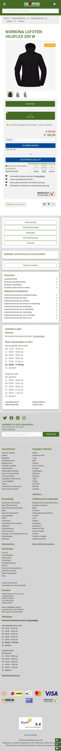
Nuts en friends (38, 531)
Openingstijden (7, 555)
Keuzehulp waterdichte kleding (14, 282)
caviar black (30, 104)
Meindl (34, 453)
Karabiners (36, 523)
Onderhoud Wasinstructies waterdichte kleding (20, 295)
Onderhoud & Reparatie (45, 498)
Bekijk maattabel (12, 171)
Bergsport (5, 458)
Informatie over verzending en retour (41, 163)
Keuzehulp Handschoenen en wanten (17, 287)
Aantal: (9, 140)
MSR (34, 461)
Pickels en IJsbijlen (39, 536)
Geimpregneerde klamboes (42, 513)
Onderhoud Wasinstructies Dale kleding (18, 312)
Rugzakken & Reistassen (11, 479)
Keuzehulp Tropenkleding (13, 285)
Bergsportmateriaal (39, 505)
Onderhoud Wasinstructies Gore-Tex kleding (19, 315)
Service (4, 565)
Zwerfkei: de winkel (9, 571)
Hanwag (35, 476)
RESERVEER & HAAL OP (30, 160)
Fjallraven (36, 473)
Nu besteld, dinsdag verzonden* (27, 176)
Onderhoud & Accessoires (11, 486)
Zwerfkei (35, 489)
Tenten (4, 484)
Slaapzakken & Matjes (10, 471)
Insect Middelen (8, 481)
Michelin (35, 486)
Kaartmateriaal (7, 531)
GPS (34, 518)
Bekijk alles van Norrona (16, 204)
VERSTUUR (51, 434)
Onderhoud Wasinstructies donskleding (17, 306)
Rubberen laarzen (39, 539)
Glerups (35, 463)
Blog (3, 576)
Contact (5, 553)
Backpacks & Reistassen (11, 503)
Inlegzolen (6, 526)
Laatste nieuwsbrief (9, 583)
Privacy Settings (30, 735)
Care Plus (36, 484)
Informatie (7, 548)
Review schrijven (30, 265)
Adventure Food (38, 455)
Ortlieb (34, 481)
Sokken (4, 455)
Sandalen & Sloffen (9, 466)
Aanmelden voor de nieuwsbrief (14, 585)
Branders (35, 510)
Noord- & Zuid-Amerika (10, 473)
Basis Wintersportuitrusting (12, 508)
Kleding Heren (7, 463)
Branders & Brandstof (10, 513)
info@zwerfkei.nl (38, 402)
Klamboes (5, 539)
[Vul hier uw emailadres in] (22, 434)
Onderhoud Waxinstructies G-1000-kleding (18, 309)
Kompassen (36, 526)
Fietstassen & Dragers (10, 489)
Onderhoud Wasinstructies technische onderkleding (22, 304)
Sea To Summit (38, 466)
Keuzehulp (7, 498)
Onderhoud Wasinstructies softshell (16, 301)
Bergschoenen (7, 468)
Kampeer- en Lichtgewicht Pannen (15, 534)
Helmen (35, 521)
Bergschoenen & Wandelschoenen (45, 503)
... (26, 18)
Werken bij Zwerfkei (9, 573)
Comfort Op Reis (8, 476)
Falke (34, 479)
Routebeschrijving (8, 563)
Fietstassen (6, 521)
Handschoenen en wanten (12, 523)
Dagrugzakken (7, 516)
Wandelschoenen (8, 461)
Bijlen (4, 510)
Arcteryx (35, 468)
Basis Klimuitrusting (9, 505)
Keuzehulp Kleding (10, 279)
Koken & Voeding (8, 453)
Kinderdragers (7, 536)
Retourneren (6, 558)
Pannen (35, 534)
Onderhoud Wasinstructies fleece (15, 298)
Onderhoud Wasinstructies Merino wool (17, 318)
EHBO (4, 518)
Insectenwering (8, 528)
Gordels (35, 516)
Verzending (6, 560)
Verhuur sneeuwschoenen (12, 568)
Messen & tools (38, 528)
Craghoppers (37, 471)
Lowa (34, 458)
